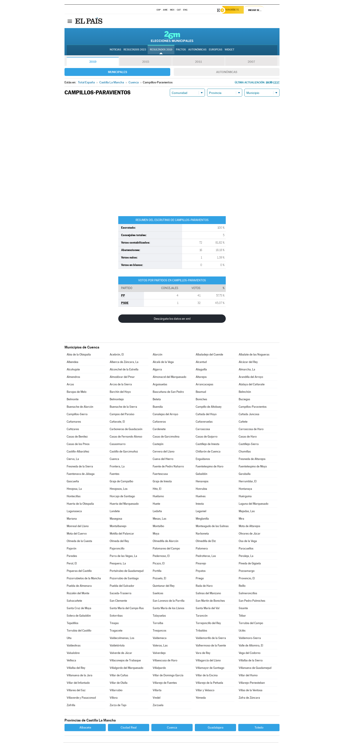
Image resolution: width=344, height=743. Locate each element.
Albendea (72, 362)
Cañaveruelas (204, 422)
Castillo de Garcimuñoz (124, 452)
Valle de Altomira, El (251, 646)
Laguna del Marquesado (253, 504)
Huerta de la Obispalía (80, 504)
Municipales (117, 72)
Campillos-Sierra (77, 414)
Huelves (201, 497)
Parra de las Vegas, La (123, 556)
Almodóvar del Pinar (122, 377)
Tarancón (202, 616)
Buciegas (244, 400)
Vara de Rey (203, 653)
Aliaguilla (201, 370)
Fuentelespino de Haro (209, 467)
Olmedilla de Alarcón (165, 541)
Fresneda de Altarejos (252, 459)
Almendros (73, 377)
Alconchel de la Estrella (124, 370)
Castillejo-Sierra (249, 444)
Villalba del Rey (76, 668)
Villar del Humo (248, 676)
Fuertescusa (160, 474)
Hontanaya (245, 489)
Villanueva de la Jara (79, 676)
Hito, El (157, 489)
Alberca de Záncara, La (124, 362)
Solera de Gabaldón (79, 616)
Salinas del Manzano (208, 594)
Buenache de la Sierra (123, 407)
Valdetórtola (117, 646)
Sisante (243, 608)
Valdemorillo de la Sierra (211, 638)
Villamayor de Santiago (210, 668)
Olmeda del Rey (119, 541)
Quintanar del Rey (164, 586)
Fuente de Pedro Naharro (168, 467)
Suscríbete (235, 10)
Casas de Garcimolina (166, 437)
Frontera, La (117, 467)
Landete (115, 511)
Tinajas (114, 623)
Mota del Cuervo (77, 534)
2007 (251, 62)
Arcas (70, 385)
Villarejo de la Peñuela (209, 683)
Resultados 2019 (161, 50)
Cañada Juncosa (249, 414)
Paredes (72, 556)
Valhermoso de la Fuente (211, 646)
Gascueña (73, 482)
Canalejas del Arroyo (165, 414)
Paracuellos (246, 549)
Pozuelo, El (159, 579)
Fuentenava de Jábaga (81, 474)
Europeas (215, 50)
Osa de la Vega (248, 541)
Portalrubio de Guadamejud (126, 571)
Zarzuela (158, 705)
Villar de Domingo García (168, 676)
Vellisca (71, 661)
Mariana (72, 519)
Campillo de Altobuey (209, 407)
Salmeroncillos (248, 594)
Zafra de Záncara (249, 698)
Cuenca (114, 459)
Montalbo (158, 526)
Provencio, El (247, 579)
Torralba (158, 623)
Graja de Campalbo (121, 482)
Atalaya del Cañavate (252, 385)
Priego (200, 579)
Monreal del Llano (78, 526)
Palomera (202, 549)
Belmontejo (117, 400)
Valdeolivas (74, 646)
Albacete (85, 728)
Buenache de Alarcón (80, 407)
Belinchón (245, 392)
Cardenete (159, 429)
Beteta (157, 400)
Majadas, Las (247, 511)
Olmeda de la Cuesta (79, 541)
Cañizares (73, 429)
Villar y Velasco (205, 691)
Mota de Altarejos (249, 526)
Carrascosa (203, 429)
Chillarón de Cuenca (208, 452)
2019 (92, 62)
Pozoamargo (246, 571)
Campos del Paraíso (122, 414)
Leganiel (201, 511)
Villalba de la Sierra (251, 661)
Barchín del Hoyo (120, 392)
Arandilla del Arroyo (251, 377)
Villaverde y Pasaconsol (81, 698)
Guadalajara (215, 728)
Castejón (158, 444)
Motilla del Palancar (122, 534)
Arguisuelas (160, 385)
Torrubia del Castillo (79, 631)
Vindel (156, 698)
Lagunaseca (74, 511)
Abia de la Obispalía (79, 355)
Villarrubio (116, 691)
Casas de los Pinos (78, 444)
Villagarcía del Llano (208, 661)
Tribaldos (201, 631)
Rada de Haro (204, 586)
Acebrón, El (117, 355)
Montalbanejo (118, 526)
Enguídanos (203, 459)
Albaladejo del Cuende (209, 355)
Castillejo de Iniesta (207, 444)
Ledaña (157, 511)
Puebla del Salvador (122, 586)
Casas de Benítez (77, 437)
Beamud (201, 392)
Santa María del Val (207, 608)
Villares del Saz (76, 691)
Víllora (114, 698)
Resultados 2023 (135, 50)
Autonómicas (226, 72)
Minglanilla (202, 519)
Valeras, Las (160, 646)
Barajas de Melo (76, 392)
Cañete (243, 422)
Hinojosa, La (74, 489)
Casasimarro (117, 444)
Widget (229, 50)
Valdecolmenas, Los (122, 638)
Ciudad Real (128, 728)
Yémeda (201, 698)
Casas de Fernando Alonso (126, 437)
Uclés (242, 631)
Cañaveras (159, 422)
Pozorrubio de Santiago (124, 579)
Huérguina (245, 497)
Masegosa (116, 519)
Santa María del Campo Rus (127, 608)
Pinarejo (201, 564)
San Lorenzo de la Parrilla (169, 601)
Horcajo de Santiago (122, 497)
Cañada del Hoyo (206, 414)
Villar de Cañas (119, 676)
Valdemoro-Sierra (250, 638)
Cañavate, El (117, 422)
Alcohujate (73, 370)
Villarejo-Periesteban (252, 683)
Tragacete (116, 631)
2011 (198, 62)
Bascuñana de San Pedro (168, 392)
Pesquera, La (118, 564)
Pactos (181, 50)
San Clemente (118, 601)
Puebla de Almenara (79, 586)
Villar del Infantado (78, 683)
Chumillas (245, 452)
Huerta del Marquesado (124, 504)
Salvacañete (74, 601)
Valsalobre (73, 653)
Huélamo (158, 497)
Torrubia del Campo (251, 623)
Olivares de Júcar (249, 534)
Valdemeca (160, 638)
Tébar (242, 616)
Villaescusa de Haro (165, 661)
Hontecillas (74, 497)
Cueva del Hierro (163, 459)
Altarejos (201, 377)
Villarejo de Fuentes (165, 683)
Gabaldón (201, 474)
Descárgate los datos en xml (172, 319)
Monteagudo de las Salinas (212, 526)
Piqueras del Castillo (79, 571)
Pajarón (71, 549)
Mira (241, 519)
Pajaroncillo (117, 549)
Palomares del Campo (166, 549)
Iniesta (200, 504)
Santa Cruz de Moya (79, 608)
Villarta (157, 691)
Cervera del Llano (163, 452)
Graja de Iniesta (162, 482)
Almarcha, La (247, 370)
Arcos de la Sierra (121, 385)
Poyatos (201, 571)
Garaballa (245, 474)
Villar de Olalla (118, 683)
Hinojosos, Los (118, 489)
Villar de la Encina (207, 676)
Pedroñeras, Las (206, 556)
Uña (69, 638)
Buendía (158, 407)
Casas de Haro (248, 437)
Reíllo (242, 586)
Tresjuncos (159, 631)
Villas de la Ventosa (250, 691)
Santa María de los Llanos (168, 608)
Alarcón (157, 355)
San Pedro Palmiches (252, 601)
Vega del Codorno (249, 653)
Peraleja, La (246, 556)
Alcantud (201, 362)
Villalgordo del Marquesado (126, 668)
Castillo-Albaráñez (78, 452)
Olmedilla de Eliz (206, 541)
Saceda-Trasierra (120, 594)
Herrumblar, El (247, 482)
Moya (156, 534)
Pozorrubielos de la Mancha (84, 579)
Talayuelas (159, 616)
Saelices (158, 594)
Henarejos (202, 482)
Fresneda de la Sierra (80, 467)
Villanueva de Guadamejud (255, 668)
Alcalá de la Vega (163, 362)
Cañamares (74, 422)
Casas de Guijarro (206, 437)
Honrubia (201, 489)
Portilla (157, 571)
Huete (156, 504)
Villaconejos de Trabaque (125, 661)
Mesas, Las (159, 519)
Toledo (258, 728)
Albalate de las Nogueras (254, 355)
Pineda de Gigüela (250, 564)
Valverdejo (159, 653)
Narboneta (202, 534)
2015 (145, 62)
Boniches (201, 400)
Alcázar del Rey (248, 362)
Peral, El (72, 564)
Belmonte (73, 400)
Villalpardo (159, 668)
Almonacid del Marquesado (169, 377)
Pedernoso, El (161, 556)
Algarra (157, 370)
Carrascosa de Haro (251, 429)
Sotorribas (116, 616)
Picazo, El (159, 564)
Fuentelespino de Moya (253, 467)
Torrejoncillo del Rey (208, 623)
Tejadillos (72, 623)
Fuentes (114, 474)
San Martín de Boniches (210, 601)
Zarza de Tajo (118, 705)
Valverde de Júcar (121, 653)
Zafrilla (71, 705)
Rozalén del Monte (78, 594)
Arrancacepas (204, 385)
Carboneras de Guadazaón (126, 429)
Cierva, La (73, 459)
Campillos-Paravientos (253, 407)
